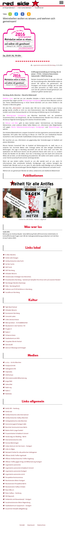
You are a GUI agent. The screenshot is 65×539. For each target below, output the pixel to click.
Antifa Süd (8, 411)
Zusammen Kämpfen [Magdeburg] (16, 509)
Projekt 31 (8, 329)
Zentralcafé (9, 345)
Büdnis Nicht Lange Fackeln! (14, 430)
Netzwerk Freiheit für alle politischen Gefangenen (21, 452)
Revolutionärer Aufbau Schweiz (15, 487)
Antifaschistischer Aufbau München (16, 418)
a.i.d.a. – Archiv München (13, 362)
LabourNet (8, 384)
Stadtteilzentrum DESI (12, 338)
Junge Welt (8, 381)
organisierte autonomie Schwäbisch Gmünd (19, 468)
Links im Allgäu (10, 449)
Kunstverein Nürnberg (12, 313)
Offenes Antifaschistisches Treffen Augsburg (19, 459)
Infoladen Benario (11, 273)
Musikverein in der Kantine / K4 (15, 326)
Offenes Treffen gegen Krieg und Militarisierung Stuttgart (23, 462)
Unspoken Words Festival (13, 341)
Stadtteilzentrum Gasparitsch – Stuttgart (18, 506)
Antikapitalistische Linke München (16, 421)
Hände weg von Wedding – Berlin (15, 437)
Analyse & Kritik (10, 365)
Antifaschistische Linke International (16, 415)
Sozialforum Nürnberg (12, 292)
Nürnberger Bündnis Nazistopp (15, 283)
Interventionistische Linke (13, 440)
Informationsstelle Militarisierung (16, 378)
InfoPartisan (9, 375)
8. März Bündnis (10, 255)
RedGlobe (8, 394)
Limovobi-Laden (10, 316)
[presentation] (5, 200)
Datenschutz (41, 525)
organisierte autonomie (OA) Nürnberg (44, 65)
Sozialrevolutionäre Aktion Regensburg (17, 502)
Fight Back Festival (11, 307)
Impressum (31, 525)
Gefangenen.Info (10, 369)
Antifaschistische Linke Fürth (14, 261)
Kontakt (22, 525)
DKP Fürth (8, 267)
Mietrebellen (17, 108)
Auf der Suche (9, 264)
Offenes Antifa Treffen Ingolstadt (15, 455)
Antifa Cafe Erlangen (11, 258)
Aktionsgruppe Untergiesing (31, 100)
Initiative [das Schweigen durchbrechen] (18, 277)
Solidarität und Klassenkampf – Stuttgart (18, 499)
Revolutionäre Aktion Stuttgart (15, 480)
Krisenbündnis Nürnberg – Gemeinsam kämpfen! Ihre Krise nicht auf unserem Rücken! (32, 280)
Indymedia (8, 372)
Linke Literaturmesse (12, 319)
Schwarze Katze (10, 335)
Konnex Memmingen (12, 443)
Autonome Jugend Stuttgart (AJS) (15, 424)
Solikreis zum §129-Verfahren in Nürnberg (18, 289)
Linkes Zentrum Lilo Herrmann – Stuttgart (18, 446)
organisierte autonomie (13, 465)
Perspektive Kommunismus (14, 477)
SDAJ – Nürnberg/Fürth (12, 286)
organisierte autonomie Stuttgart (16, 471)
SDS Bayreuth (9, 496)
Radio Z (7, 332)
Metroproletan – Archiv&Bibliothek (16, 323)
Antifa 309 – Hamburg (12, 408)
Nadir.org (8, 387)
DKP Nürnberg (10, 270)
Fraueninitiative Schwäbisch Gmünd (16, 433)
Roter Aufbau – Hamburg (13, 493)
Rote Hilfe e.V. (9, 490)
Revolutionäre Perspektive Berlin (15, 484)
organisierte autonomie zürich (15, 474)
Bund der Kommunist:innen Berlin (16, 427)
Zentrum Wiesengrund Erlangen (15, 348)
